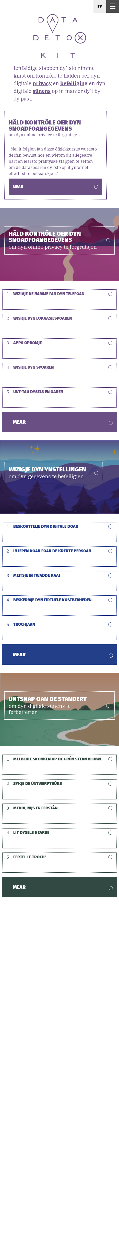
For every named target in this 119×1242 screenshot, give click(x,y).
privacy (42, 83)
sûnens (42, 90)
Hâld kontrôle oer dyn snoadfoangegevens (55, 128)
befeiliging (74, 83)
